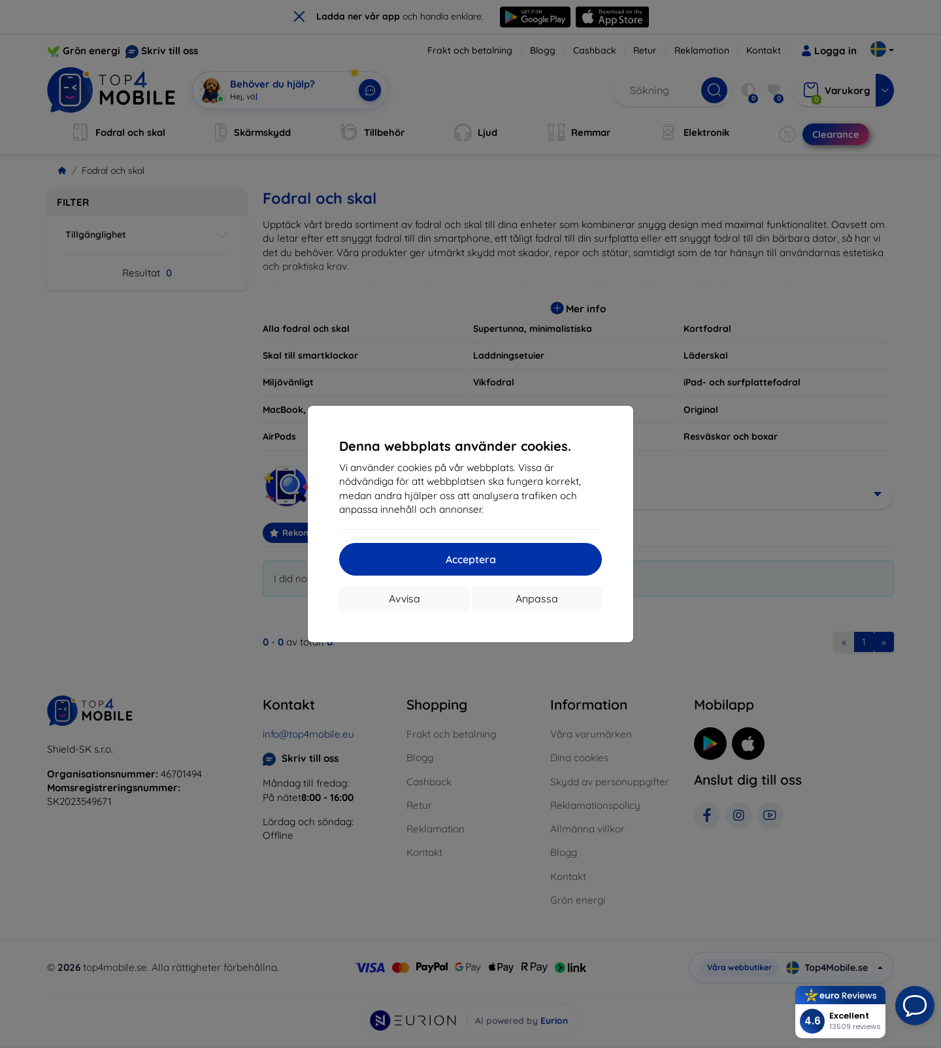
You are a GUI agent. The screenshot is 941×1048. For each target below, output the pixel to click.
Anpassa (537, 598)
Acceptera (471, 559)
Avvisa (404, 598)
